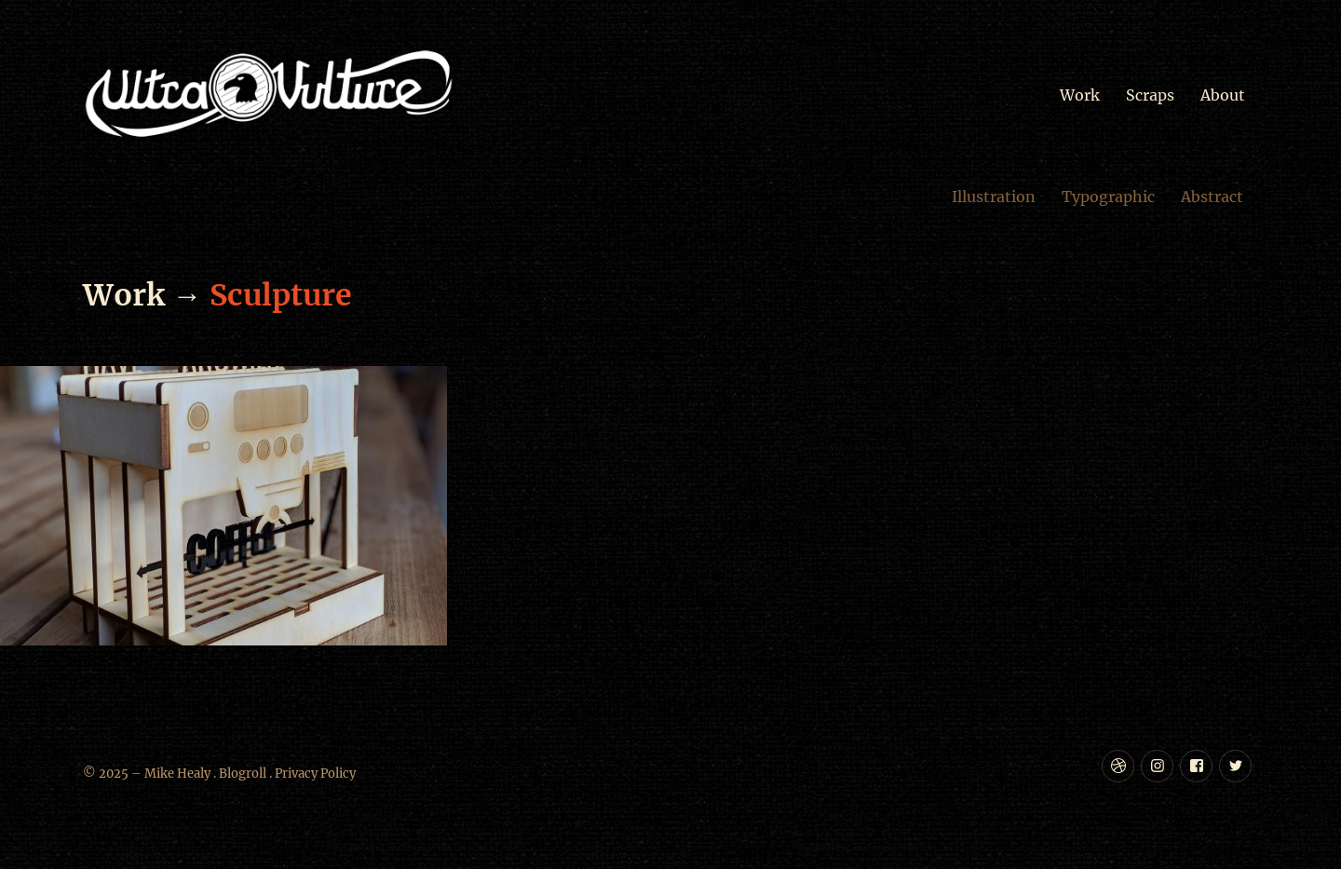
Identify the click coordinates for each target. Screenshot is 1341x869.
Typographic (1108, 196)
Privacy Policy (315, 773)
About (1222, 95)
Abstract (1212, 196)
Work (1080, 95)
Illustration (994, 196)
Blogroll (242, 773)
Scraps (1150, 95)
